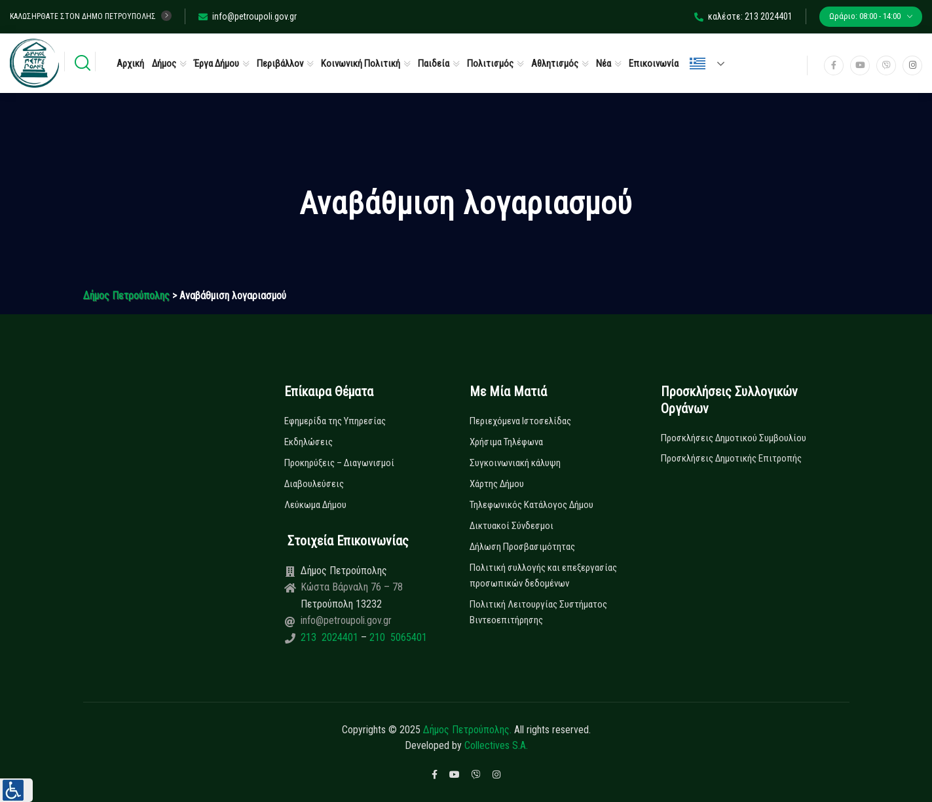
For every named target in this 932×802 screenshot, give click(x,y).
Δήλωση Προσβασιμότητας (522, 547)
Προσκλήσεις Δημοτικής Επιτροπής (731, 458)
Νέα (603, 63)
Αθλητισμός (554, 63)
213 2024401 (331, 637)
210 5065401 (397, 637)
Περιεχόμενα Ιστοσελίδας (520, 421)
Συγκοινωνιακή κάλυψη (515, 463)
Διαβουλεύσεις (314, 484)
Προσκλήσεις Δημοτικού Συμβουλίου (733, 438)
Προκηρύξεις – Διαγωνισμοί (339, 463)
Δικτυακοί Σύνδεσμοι (511, 526)
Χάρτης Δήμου (497, 484)
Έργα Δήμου (216, 63)
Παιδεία (433, 63)
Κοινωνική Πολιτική (360, 63)
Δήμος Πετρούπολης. (467, 729)
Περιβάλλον (280, 63)
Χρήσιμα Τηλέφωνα (506, 442)
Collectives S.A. (496, 745)
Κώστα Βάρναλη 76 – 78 (352, 587)
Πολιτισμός (490, 63)
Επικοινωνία (654, 63)
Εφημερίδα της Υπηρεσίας (335, 421)
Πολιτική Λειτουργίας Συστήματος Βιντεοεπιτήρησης (538, 612)
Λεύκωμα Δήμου (315, 505)
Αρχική (130, 63)
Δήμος (164, 63)
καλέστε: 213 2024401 (743, 16)
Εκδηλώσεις (308, 442)
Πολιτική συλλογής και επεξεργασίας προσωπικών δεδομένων (543, 575)
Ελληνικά (697, 63)
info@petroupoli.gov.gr (247, 16)
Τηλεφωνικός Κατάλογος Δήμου (531, 505)
